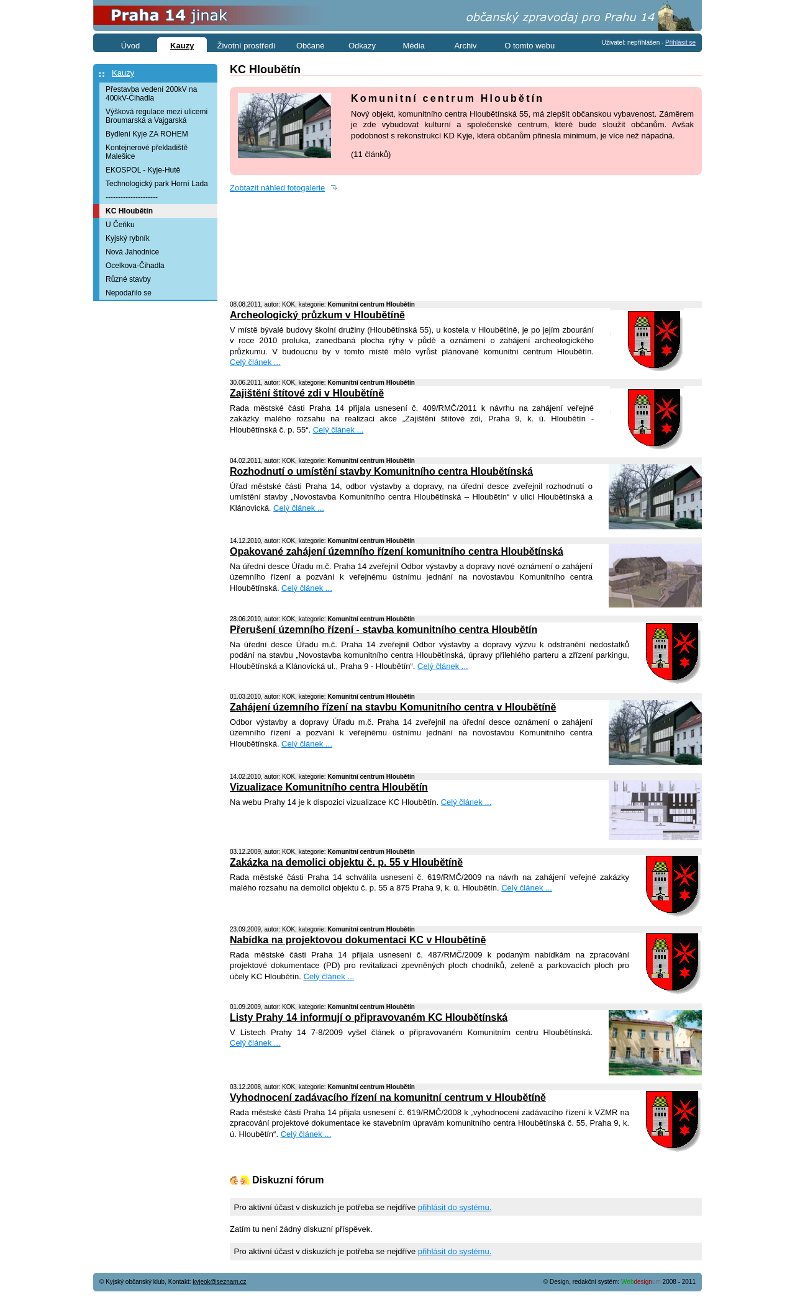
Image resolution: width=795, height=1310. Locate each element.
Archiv (465, 45)
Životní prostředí (246, 45)
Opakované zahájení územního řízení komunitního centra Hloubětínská (396, 551)
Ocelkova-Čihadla (135, 265)
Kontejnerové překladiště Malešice (147, 152)
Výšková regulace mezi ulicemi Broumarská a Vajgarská (156, 116)
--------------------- (132, 197)
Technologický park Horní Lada (157, 183)
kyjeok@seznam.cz (219, 1281)
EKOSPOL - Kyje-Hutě (143, 170)
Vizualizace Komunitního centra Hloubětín (329, 787)
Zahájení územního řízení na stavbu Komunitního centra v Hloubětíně (393, 707)
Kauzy (123, 73)
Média (414, 45)
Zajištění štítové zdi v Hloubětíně (307, 393)
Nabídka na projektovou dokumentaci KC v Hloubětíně (358, 940)
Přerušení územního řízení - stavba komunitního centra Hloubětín (383, 629)
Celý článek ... (255, 362)
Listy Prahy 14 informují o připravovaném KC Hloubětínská (368, 1017)
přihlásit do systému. (455, 1207)
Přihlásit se (680, 42)
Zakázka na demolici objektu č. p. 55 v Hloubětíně (346, 862)
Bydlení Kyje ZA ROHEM (147, 134)
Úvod (130, 45)
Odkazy (362, 45)
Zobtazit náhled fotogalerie (277, 187)
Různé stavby (128, 279)
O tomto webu (529, 45)
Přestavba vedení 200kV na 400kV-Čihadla (151, 93)
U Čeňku (120, 224)
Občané (310, 45)
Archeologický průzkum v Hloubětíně (317, 315)
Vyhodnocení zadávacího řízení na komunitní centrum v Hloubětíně (388, 1097)
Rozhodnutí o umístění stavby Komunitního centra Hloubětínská (381, 471)
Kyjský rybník (128, 238)
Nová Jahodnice (132, 252)
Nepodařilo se (129, 293)
